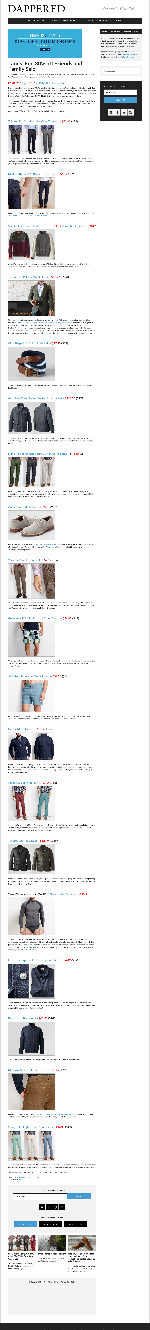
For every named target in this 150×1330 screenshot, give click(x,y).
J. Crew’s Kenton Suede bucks (44, 544)
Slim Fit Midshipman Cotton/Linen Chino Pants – (43, 453)
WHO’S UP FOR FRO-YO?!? (36, 950)
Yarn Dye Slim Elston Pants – (30, 560)
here (44, 77)
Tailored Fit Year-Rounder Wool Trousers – (39, 121)
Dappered (75, 9)
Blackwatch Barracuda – (27, 1018)
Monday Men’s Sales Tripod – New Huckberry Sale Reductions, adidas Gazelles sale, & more (82, 1257)
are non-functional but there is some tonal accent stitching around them (43, 322)
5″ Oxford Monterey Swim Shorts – (34, 676)
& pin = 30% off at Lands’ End (37, 83)
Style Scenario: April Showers (52, 1253)
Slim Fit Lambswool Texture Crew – (34, 226)
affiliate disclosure (127, 57)
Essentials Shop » (50, 1224)
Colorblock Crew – (79, 226)
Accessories (21, 1177)
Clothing (30, 1177)
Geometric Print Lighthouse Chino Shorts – (40, 618)
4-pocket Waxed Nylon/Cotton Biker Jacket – (41, 398)
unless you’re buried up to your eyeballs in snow (55, 1114)
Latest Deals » (75, 1224)
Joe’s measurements (129, 54)
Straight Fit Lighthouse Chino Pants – (36, 1127)
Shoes (36, 1177)
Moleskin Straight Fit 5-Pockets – (33, 1070)
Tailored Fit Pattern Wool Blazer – (34, 277)
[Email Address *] (40, 1196)
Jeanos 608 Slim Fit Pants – (29, 782)
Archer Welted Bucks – (27, 507)
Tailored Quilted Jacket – (28, 840)
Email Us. (130, 52)
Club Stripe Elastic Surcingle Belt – (34, 343)
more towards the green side (36, 330)
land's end (22, 1179)
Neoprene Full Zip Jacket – (69, 893)
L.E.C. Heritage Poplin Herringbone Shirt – (39, 960)
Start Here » (25, 1224)
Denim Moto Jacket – (26, 729)
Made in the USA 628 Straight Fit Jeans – (38, 174)
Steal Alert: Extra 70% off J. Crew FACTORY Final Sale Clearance (21, 1256)
